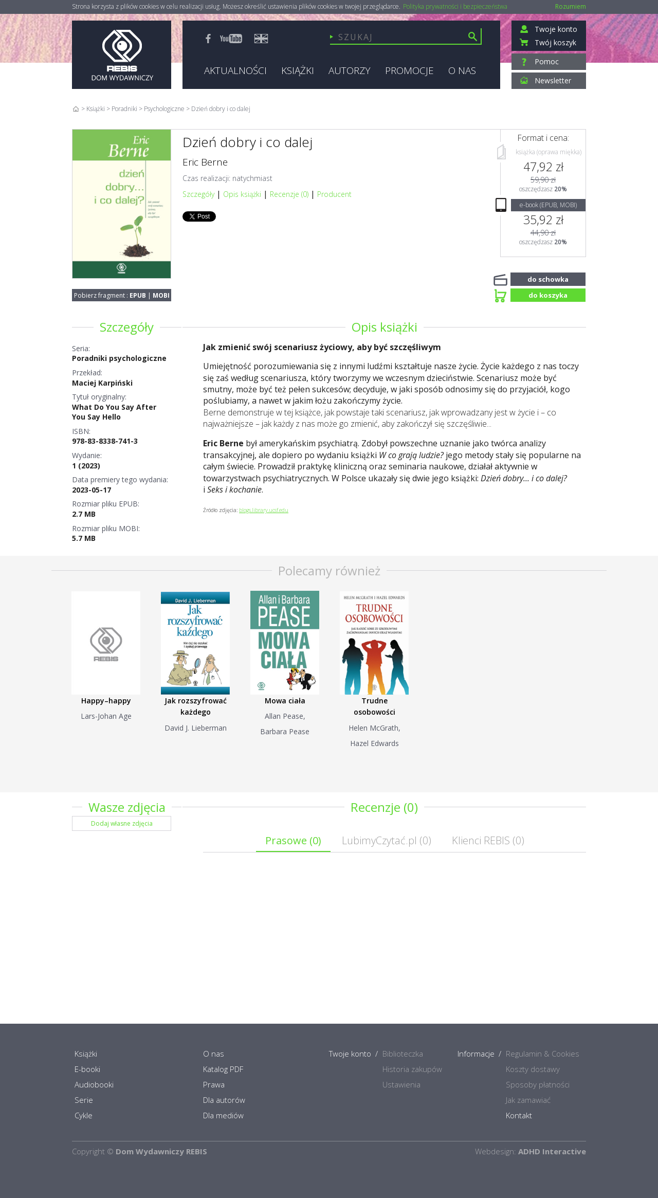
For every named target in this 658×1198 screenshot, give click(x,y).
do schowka (548, 278)
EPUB (138, 295)
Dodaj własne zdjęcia (122, 823)
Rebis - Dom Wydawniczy (121, 55)
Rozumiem (570, 6)
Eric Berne (205, 162)
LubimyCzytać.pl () (386, 840)
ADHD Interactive (552, 1151)
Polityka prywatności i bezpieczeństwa (455, 7)
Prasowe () (293, 840)
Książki (95, 108)
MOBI (161, 295)
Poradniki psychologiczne (119, 358)
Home (76, 109)
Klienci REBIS (488, 840)
